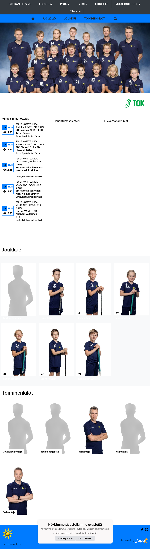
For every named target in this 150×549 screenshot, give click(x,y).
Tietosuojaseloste (11, 544)
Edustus (45, 4)
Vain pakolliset (85, 538)
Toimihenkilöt (94, 18)
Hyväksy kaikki (65, 538)
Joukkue (70, 18)
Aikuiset (101, 4)
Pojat (64, 4)
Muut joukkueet (127, 4)
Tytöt (82, 4)
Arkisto (76, 11)
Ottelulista (9, 226)
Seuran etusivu (20, 4)
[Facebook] (141, 529)
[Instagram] (145, 529)
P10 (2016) (49, 18)
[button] (11, 58)
